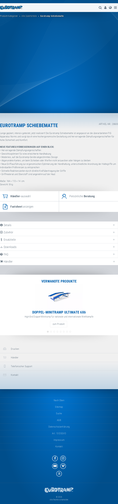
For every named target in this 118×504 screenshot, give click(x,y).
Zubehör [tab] (6, 232)
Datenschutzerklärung (59, 426)
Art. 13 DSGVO (59, 433)
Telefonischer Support (17, 366)
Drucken (10, 349)
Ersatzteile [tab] (8, 239)
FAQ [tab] (4, 254)
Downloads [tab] (8, 247)
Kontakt (10, 375)
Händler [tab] (6, 261)
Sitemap (59, 406)
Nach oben (59, 400)
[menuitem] (105, 7)
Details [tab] (6, 225)
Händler (10, 357)
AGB (59, 420)
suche (59, 413)
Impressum (59, 440)
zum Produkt (59, 324)
